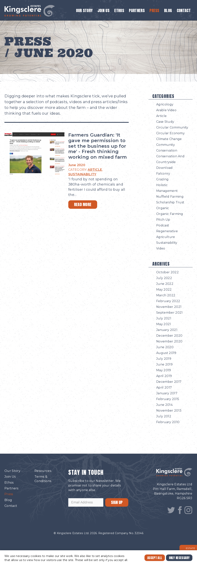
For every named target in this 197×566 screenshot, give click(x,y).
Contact (184, 10)
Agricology (164, 104)
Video (160, 248)
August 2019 (166, 353)
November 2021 (168, 307)
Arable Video (166, 110)
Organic (162, 208)
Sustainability (166, 242)
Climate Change (169, 139)
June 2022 (164, 284)
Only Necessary (179, 557)
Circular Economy (170, 133)
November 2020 (169, 341)
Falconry (163, 173)
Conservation (166, 150)
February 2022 (168, 301)
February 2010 (167, 422)
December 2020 (169, 335)
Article (161, 116)
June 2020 (165, 347)
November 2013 (168, 410)
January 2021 (166, 330)
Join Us (103, 10)
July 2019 (163, 358)
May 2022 (164, 289)
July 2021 (163, 318)
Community (165, 145)
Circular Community (172, 127)
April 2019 (164, 376)
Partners (137, 10)
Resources (42, 471)
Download (164, 168)
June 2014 (164, 405)
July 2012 (163, 416)
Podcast (162, 225)
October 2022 (167, 272)
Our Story (84, 10)
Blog (168, 10)
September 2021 (169, 312)
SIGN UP (117, 502)
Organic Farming (169, 214)
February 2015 (167, 399)
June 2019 (164, 364)
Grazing (162, 179)
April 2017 (164, 387)
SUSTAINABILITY (82, 174)
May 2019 (163, 370)
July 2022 (164, 278)
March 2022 (165, 295)
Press (154, 10)
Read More (83, 204)
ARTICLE (95, 170)
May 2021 (163, 324)
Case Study (165, 121)
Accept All (154, 557)
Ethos (119, 10)
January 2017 (166, 393)
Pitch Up (163, 219)
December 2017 (168, 382)
